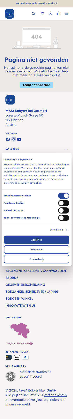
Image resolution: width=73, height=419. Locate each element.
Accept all (36, 239)
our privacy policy (30, 183)
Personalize (36, 249)
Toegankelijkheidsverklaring (32, 292)
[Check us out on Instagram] (13, 139)
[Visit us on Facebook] (7, 139)
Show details (56, 229)
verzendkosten (55, 395)
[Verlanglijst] (42, 14)
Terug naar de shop (37, 85)
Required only (36, 259)
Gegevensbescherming (25, 285)
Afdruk (11, 278)
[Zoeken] (33, 14)
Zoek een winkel (19, 299)
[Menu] (66, 14)
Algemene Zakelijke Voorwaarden (35, 271)
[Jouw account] (50, 14)
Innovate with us (20, 306)
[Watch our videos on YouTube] (19, 139)
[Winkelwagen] (58, 14)
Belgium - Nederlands (20, 343)
